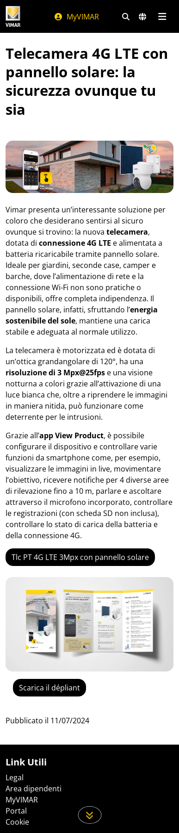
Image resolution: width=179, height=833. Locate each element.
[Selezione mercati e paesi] (142, 16)
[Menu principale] (162, 16)
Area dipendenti (34, 788)
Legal (15, 777)
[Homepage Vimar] (13, 16)
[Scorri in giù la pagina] (89, 815)
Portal (16, 811)
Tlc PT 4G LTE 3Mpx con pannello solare (80, 557)
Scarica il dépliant (49, 688)
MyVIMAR (76, 17)
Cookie (17, 822)
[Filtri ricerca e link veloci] (125, 16)
